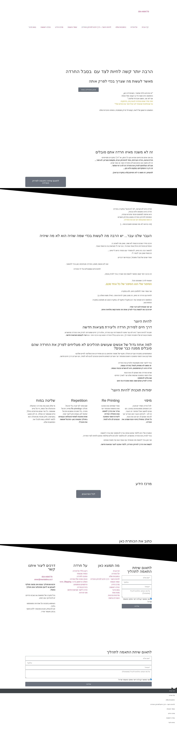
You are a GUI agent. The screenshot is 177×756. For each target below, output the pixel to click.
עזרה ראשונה (46, 27)
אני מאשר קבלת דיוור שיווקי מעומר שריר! (134, 680)
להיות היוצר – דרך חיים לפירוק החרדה (96, 27)
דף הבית (145, 27)
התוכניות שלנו (121, 27)
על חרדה (133, 27)
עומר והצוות (72, 27)
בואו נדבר (32, 27)
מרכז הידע (59, 27)
